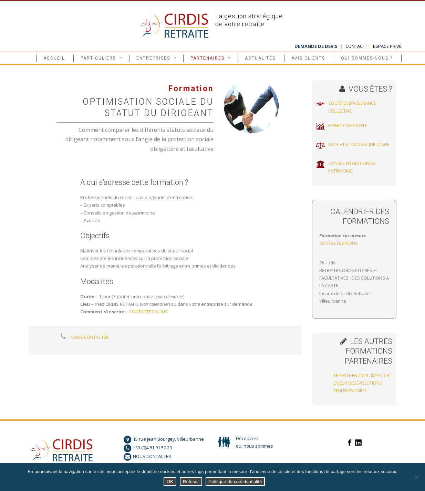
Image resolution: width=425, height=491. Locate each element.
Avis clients (308, 58)
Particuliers (98, 58)
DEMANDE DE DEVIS (316, 46)
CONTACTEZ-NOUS (148, 312)
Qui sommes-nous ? (367, 58)
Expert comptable (347, 125)
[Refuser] (416, 477)
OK (170, 481)
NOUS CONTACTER (90, 337)
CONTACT (355, 46)
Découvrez (247, 438)
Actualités (260, 58)
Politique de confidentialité (235, 481)
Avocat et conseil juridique (358, 144)
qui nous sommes (254, 446)
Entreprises (153, 58)
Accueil (54, 58)
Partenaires (207, 58)
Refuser (191, 481)
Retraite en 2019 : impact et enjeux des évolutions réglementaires (362, 383)
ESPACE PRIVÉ (387, 46)
